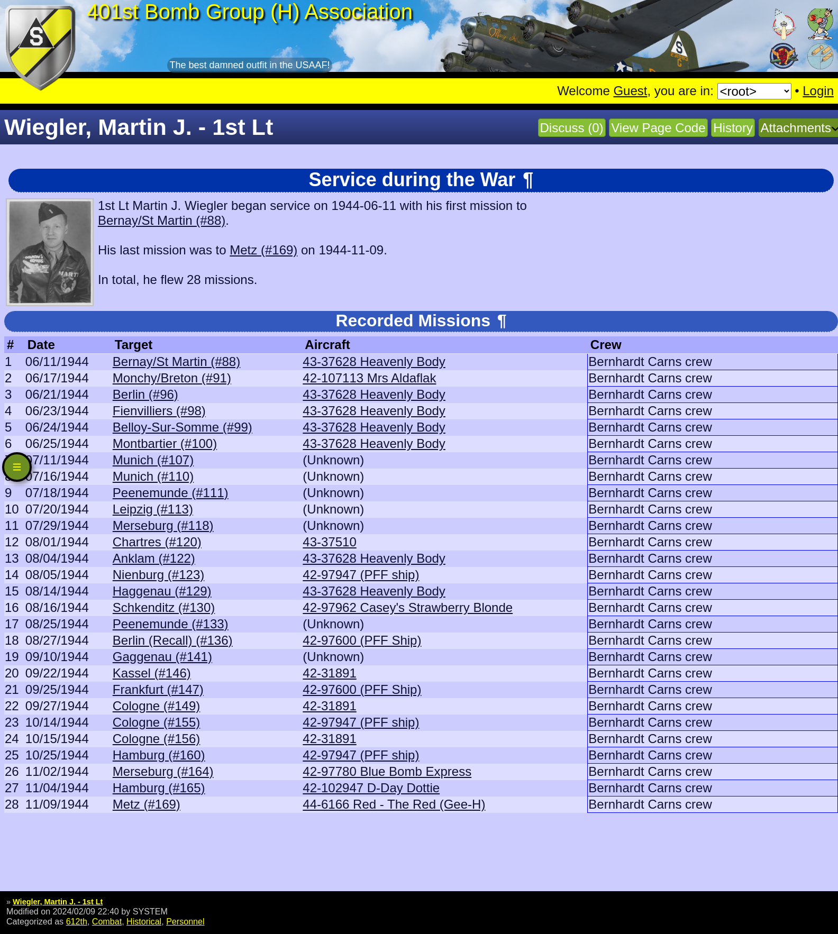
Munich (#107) (153, 460)
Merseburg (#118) (163, 525)
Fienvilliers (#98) (159, 411)
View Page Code (658, 128)
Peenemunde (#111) (171, 493)
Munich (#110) (153, 476)
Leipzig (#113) (153, 509)
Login (818, 91)
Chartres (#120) (157, 542)
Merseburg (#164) (163, 771)
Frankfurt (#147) (158, 689)
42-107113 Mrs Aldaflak (369, 378)
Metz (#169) (263, 250)
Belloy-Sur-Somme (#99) (182, 427)
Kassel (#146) (152, 673)
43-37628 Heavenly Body (374, 361)
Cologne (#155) (156, 722)
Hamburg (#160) (159, 755)
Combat (107, 921)
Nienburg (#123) (158, 574)
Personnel (185, 921)
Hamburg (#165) (159, 788)
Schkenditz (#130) (164, 607)
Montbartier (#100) (165, 443)
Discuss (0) (572, 128)
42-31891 (329, 673)
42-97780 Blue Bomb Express (387, 771)
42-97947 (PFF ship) (361, 574)
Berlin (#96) (145, 394)
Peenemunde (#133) (171, 624)
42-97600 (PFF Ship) (362, 640)
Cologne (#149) (156, 706)
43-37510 (329, 542)
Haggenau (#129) (162, 591)
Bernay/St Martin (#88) (161, 220)
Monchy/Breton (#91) (172, 378)
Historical (143, 921)
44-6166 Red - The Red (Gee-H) (394, 804)
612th (76, 921)
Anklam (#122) (154, 558)
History (733, 128)
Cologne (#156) (156, 738)
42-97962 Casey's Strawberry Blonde (408, 607)
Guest (630, 91)
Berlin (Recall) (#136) (173, 640)
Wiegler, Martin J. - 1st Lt (58, 902)
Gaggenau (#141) (162, 656)
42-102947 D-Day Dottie (371, 788)
